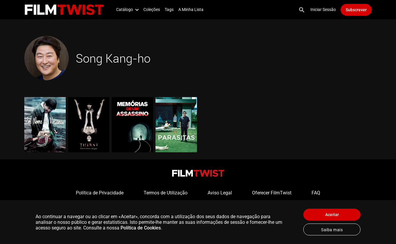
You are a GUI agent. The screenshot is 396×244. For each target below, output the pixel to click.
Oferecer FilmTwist (271, 193)
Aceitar (332, 214)
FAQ (316, 193)
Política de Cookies (141, 228)
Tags (169, 9)
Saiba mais (332, 229)
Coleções (151, 9)
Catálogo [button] (127, 9)
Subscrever (356, 9)
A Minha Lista (190, 9)
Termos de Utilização (165, 193)
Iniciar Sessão (323, 9)
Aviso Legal (220, 193)
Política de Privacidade (100, 193)
